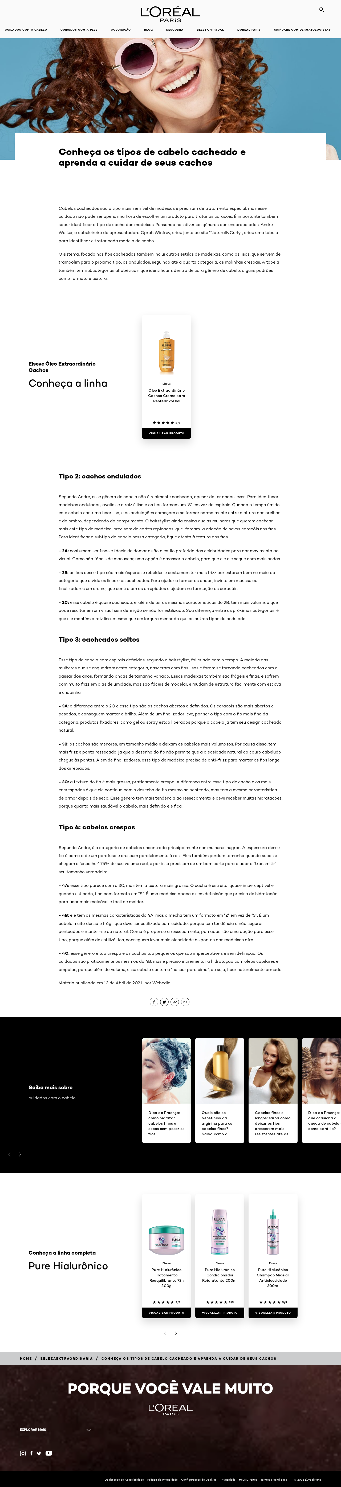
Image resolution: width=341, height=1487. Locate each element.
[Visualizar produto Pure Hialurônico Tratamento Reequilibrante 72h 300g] (166, 1313)
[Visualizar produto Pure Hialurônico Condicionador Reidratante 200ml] (219, 1313)
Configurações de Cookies (198, 1479)
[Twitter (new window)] (39, 1453)
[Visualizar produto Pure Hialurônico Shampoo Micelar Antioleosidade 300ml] (273, 1313)
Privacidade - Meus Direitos (238, 1479)
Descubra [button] (175, 29)
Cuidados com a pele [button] (79, 29)
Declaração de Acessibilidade (124, 1479)
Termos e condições (274, 1479)
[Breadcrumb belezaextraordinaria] (66, 1359)
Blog (148, 29)
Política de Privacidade (162, 1479)
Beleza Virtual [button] (210, 29)
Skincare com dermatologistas (302, 29)
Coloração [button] (121, 29)
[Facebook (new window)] (31, 1453)
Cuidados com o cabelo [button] (26, 29)
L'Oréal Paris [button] (249, 29)
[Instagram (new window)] (23, 1453)
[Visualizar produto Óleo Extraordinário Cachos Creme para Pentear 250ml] (166, 433)
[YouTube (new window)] (49, 1453)
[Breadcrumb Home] (26, 1359)
